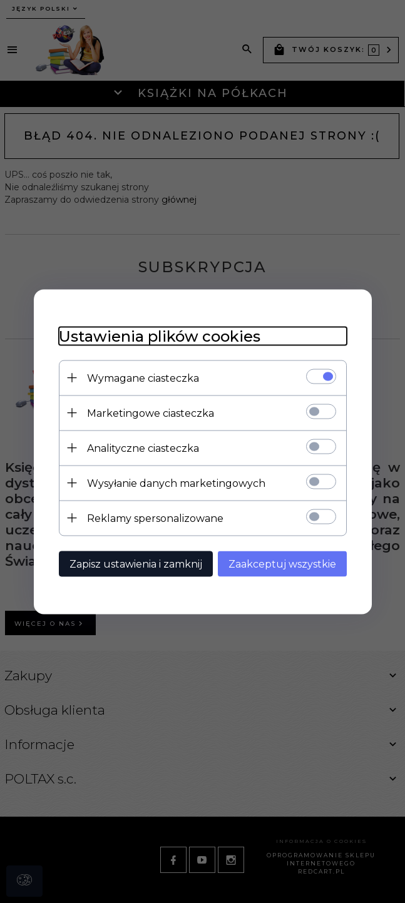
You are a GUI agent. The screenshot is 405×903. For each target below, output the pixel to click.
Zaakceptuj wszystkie (282, 563)
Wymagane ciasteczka (143, 378)
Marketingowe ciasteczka (150, 413)
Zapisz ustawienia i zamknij (135, 563)
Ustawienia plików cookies (159, 336)
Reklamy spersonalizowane (155, 518)
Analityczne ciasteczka (143, 448)
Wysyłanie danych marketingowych (176, 483)
